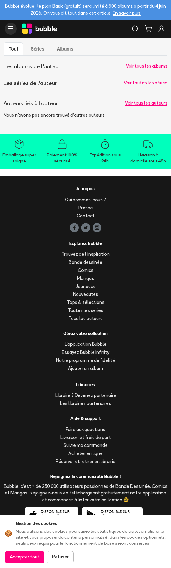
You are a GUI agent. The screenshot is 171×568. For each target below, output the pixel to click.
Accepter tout (24, 557)
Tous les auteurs (85, 318)
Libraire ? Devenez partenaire (85, 395)
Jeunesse (85, 286)
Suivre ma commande (86, 445)
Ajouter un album (85, 368)
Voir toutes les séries (145, 83)
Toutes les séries (85, 310)
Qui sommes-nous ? (85, 199)
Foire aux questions (85, 429)
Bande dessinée (85, 262)
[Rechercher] (135, 29)
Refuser (60, 557)
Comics (85, 270)
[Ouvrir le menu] (11, 29)
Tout (13, 49)
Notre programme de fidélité (85, 360)
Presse (85, 208)
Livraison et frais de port (85, 437)
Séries (37, 49)
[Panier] (148, 29)
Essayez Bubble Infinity (85, 352)
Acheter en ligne (85, 453)
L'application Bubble (86, 344)
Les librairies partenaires (85, 403)
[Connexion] (161, 29)
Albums (65, 49)
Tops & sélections (85, 302)
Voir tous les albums (146, 66)
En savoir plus (127, 13)
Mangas (85, 278)
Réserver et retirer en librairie (85, 461)
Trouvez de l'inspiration (85, 254)
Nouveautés (85, 294)
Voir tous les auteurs (146, 103)
